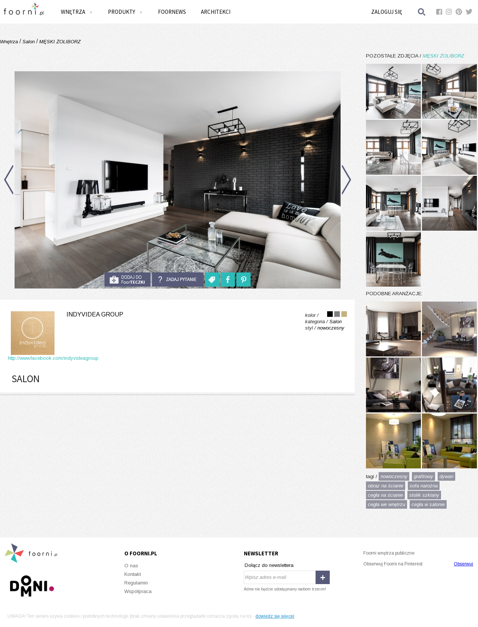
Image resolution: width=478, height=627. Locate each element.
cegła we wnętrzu (386, 504)
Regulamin (136, 583)
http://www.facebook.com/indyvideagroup (53, 358)
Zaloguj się (386, 11)
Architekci (215, 11)
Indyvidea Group (94, 314)
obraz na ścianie (385, 486)
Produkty (125, 11)
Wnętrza (77, 11)
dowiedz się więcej (274, 616)
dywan (446, 476)
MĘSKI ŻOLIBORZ (59, 41)
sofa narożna (424, 486)
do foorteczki (127, 279)
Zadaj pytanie (178, 279)
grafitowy (423, 476)
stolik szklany (424, 495)
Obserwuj (463, 564)
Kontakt (132, 574)
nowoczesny (394, 476)
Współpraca (138, 591)
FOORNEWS (172, 11)
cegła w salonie (428, 504)
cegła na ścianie (385, 495)
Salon (28, 41)
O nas (131, 565)
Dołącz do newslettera (269, 565)
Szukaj (422, 12)
